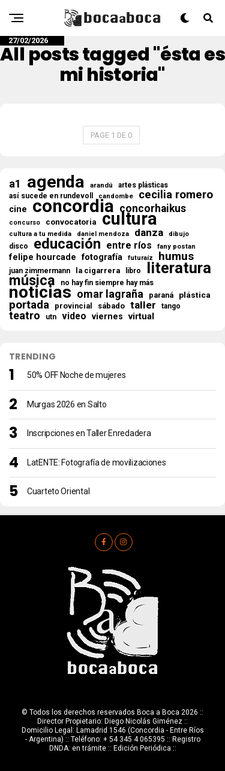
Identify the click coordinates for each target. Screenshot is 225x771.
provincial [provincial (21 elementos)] (73, 305)
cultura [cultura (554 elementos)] (129, 218)
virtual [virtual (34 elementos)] (141, 316)
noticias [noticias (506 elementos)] (40, 292)
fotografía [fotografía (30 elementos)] (102, 257)
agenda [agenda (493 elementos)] (56, 182)
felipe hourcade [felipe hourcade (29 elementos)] (42, 257)
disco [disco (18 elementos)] (18, 246)
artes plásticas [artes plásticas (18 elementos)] (143, 185)
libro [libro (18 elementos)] (133, 271)
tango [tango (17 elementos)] (171, 306)
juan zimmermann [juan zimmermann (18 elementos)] (39, 271)
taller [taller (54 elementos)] (143, 305)
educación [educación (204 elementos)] (67, 244)
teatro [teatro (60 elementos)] (24, 316)
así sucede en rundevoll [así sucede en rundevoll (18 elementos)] (51, 196)
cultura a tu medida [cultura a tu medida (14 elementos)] (40, 234)
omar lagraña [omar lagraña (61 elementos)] (110, 294)
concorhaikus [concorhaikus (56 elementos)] (152, 208)
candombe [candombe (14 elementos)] (115, 196)
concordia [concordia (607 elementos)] (73, 206)
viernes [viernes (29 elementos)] (107, 317)
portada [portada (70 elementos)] (29, 305)
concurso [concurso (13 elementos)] (24, 222)
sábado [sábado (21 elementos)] (111, 305)
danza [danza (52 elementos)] (148, 232)
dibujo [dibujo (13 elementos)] (179, 234)
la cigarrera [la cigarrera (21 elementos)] (98, 270)
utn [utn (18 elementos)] (51, 317)
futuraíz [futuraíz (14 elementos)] (140, 258)
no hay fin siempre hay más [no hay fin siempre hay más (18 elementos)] (107, 283)
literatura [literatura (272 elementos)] (178, 268)
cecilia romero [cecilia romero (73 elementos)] (176, 194)
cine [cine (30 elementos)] (18, 209)
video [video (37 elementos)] (74, 316)
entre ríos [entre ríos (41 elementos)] (129, 245)
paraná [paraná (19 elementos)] (161, 295)
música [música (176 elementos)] (32, 280)
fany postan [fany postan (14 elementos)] (176, 246)
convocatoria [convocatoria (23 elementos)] (71, 221)
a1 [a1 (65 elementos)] (15, 184)
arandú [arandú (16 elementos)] (101, 185)
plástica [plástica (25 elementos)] (195, 295)
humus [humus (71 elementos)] (176, 256)
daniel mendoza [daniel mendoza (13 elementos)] (103, 234)
